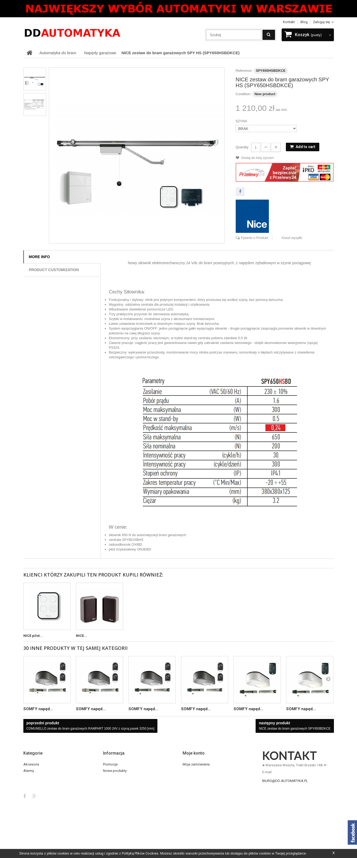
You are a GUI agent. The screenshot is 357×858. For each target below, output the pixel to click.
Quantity (242, 147)
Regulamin (111, 803)
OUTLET (29, 803)
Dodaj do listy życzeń (257, 158)
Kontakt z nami (114, 783)
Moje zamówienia (196, 764)
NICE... (81, 636)
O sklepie (110, 809)
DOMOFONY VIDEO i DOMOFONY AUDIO (53, 796)
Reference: (244, 71)
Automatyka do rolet (39, 783)
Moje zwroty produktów (201, 771)
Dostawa (110, 796)
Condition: (243, 94)
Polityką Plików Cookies (140, 853)
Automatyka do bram (39, 777)
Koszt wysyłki (292, 238)
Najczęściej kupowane (120, 777)
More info (39, 257)
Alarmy (28, 771)
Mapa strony (112, 822)
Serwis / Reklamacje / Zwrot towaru (130, 815)
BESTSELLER (33, 790)
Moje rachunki (193, 777)
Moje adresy (192, 783)
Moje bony (191, 796)
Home (107, 790)
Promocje (110, 764)
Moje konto (194, 753)
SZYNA (242, 121)
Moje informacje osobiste (202, 790)
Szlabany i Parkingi (37, 822)
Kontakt (289, 22)
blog (304, 22)
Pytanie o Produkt (254, 238)
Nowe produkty (115, 771)
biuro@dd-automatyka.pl (285, 781)
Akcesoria (31, 764)
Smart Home (32, 815)
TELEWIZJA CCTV (36, 828)
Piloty (27, 809)
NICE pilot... (33, 636)
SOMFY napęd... (38, 708)
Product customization (54, 270)
